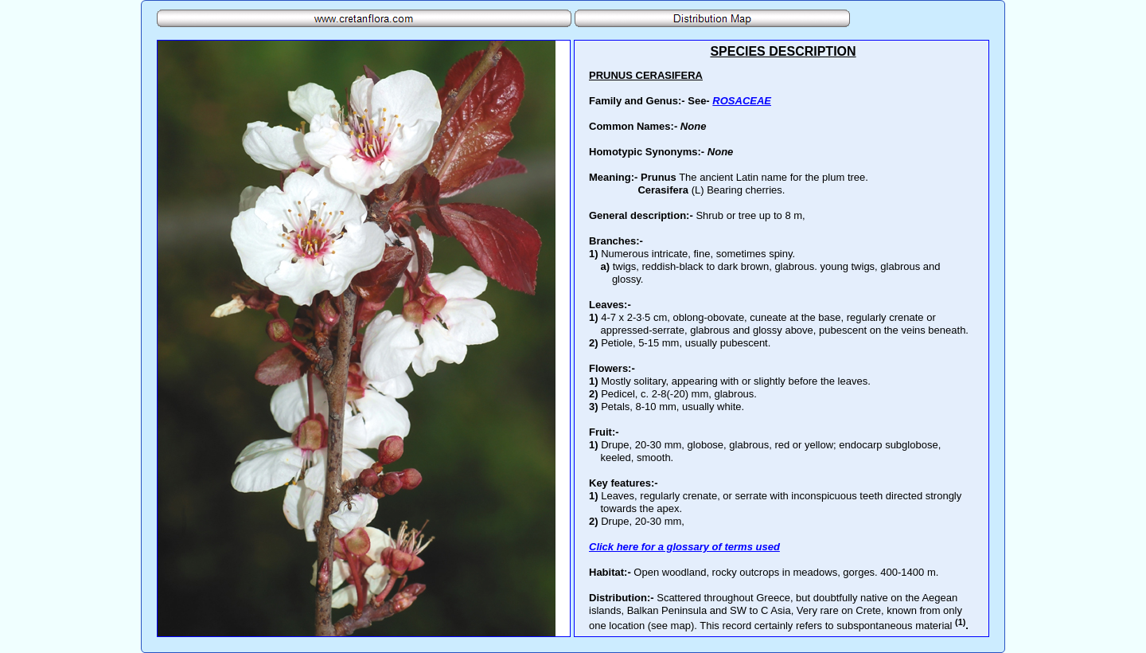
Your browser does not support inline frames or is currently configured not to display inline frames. (781, 338)
